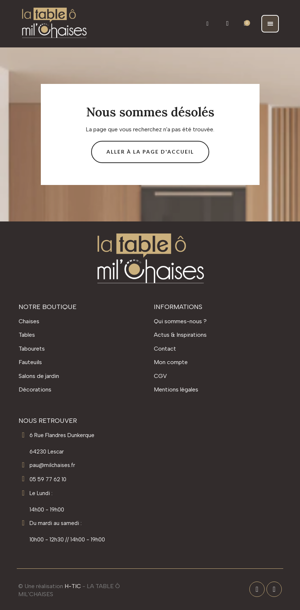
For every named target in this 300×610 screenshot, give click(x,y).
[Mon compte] (227, 23)
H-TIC (73, 586)
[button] (208, 24)
